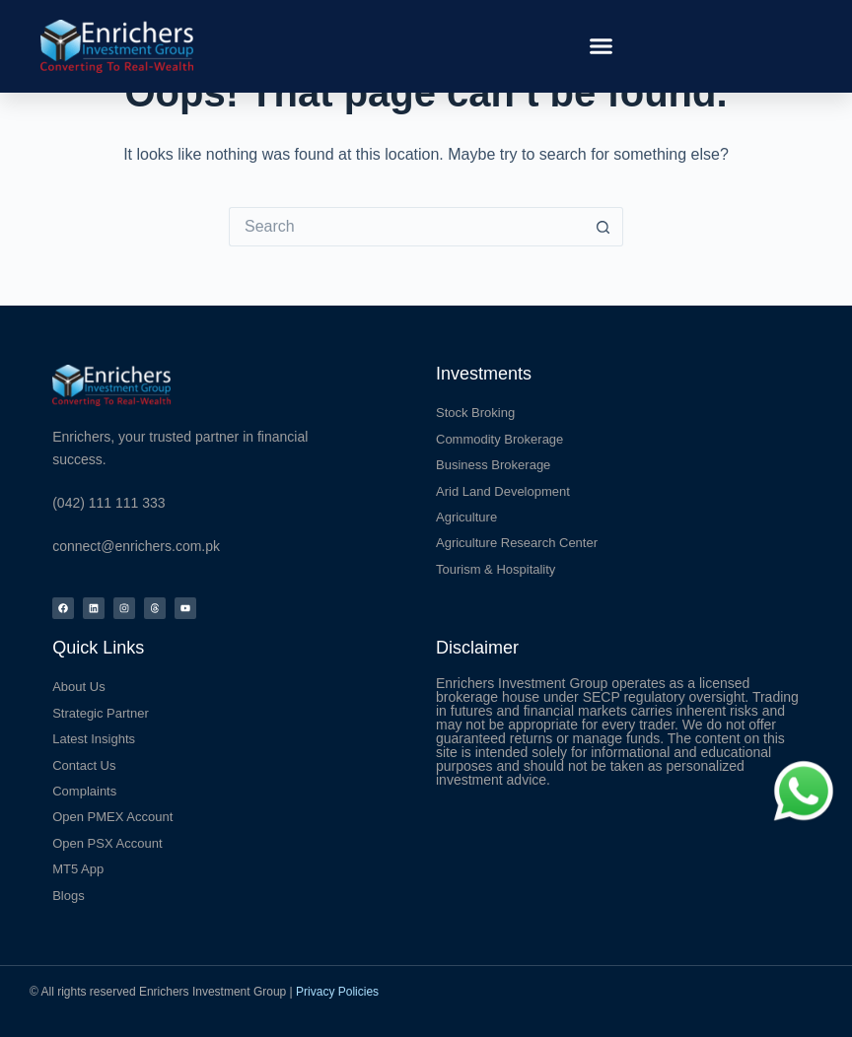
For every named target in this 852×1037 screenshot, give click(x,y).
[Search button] (603, 226)
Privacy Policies (337, 992)
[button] (601, 46)
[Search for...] (406, 226)
